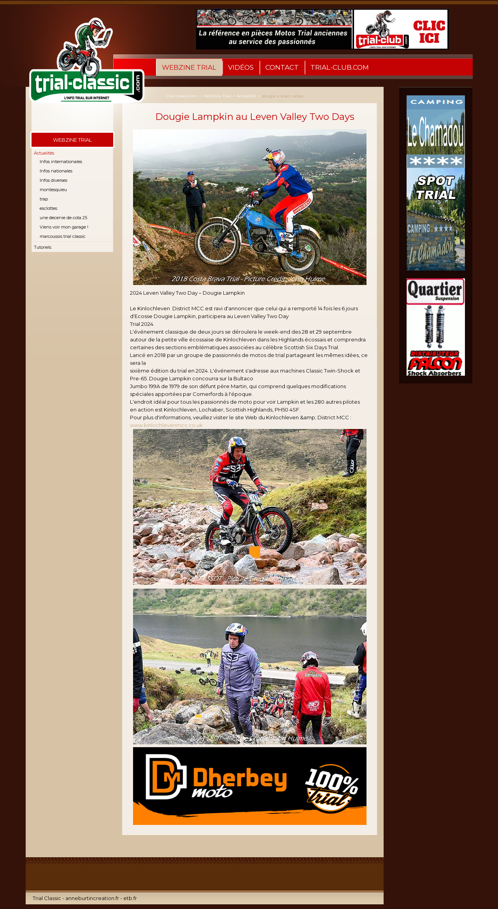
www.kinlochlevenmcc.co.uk (166, 425)
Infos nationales (56, 171)
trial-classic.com (182, 95)
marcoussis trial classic (63, 236)
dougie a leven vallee (282, 95)
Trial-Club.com (339, 67)
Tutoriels (42, 247)
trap (44, 199)
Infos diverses (53, 180)
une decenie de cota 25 (63, 217)
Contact (282, 67)
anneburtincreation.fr (92, 898)
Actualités (44, 153)
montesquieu (53, 189)
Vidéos (241, 67)
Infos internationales (61, 161)
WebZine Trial (189, 67)
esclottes (48, 208)
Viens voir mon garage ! (64, 227)
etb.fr (130, 898)
